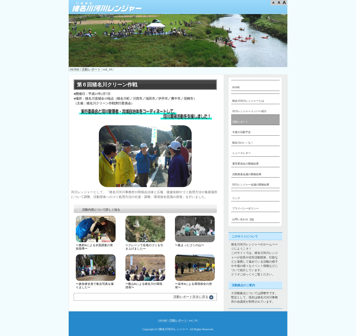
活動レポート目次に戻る (193, 297)
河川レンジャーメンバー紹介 (249, 111)
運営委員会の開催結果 (245, 163)
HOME (74, 69)
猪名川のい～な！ (242, 142)
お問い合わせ (243, 219)
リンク (236, 198)
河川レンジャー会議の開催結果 (250, 184)
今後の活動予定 (241, 132)
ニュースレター (241, 153)
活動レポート (91, 69)
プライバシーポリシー (245, 208)
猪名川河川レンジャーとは (248, 100)
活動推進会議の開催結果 (246, 174)
